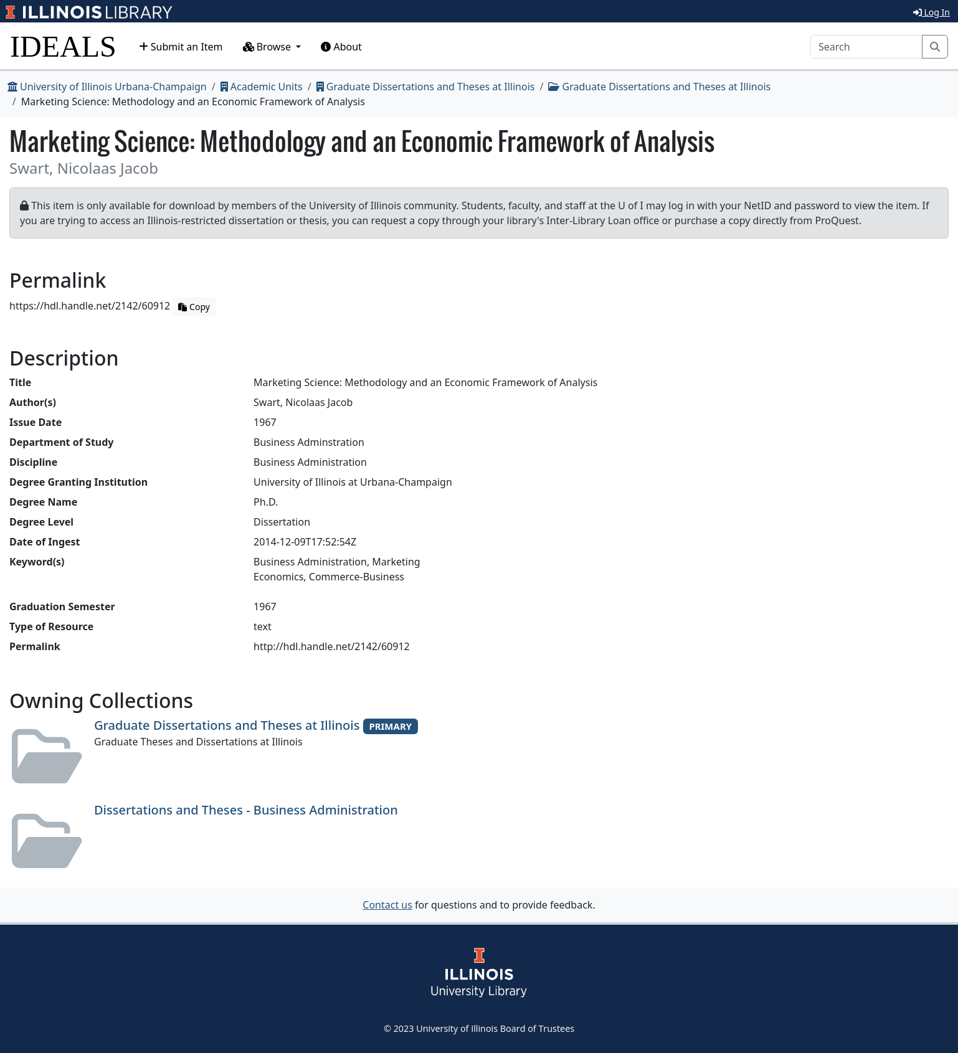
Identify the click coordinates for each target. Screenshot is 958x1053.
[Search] (866, 47)
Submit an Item (181, 47)
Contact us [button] (387, 905)
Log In (931, 12)
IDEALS (63, 46)
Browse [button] (268, 47)
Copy (193, 307)
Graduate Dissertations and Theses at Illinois (425, 86)
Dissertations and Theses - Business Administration (246, 809)
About (341, 47)
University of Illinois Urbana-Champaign (107, 86)
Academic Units (262, 86)
